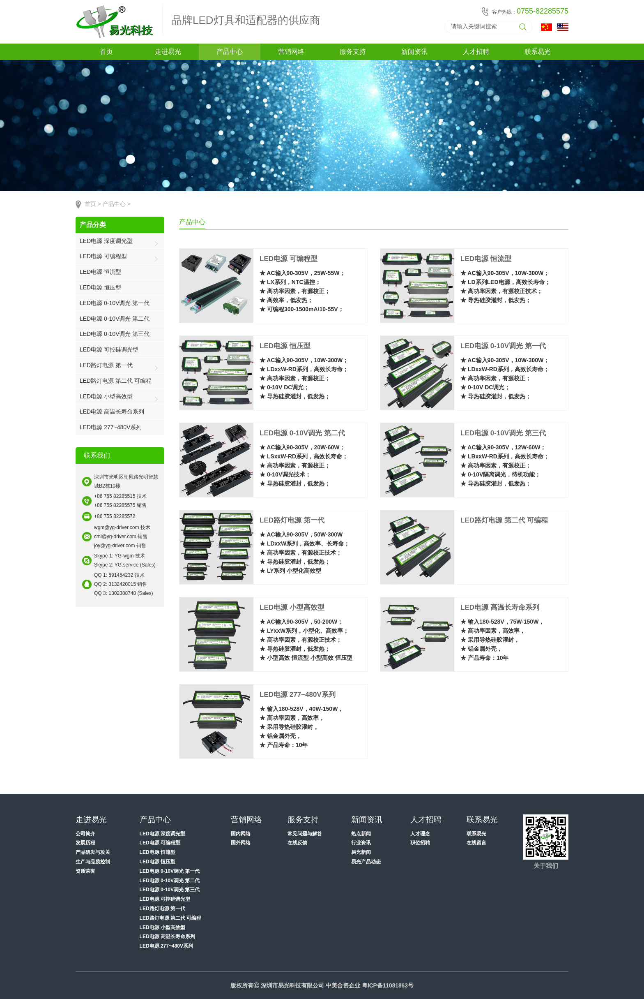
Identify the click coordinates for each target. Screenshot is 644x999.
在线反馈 (297, 843)
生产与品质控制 (93, 862)
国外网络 (241, 843)
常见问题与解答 (305, 834)
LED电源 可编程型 (103, 256)
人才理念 (420, 834)
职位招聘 (420, 843)
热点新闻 (361, 834)
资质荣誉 (85, 871)
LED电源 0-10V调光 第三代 (115, 334)
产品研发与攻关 (93, 852)
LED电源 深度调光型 (106, 241)
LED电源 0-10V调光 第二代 (115, 318)
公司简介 (85, 834)
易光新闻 (361, 852)
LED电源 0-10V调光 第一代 (115, 303)
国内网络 (241, 834)
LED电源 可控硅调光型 (109, 349)
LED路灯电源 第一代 (106, 365)
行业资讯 (361, 843)
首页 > (93, 204)
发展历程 (85, 843)
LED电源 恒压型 (100, 287)
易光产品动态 (366, 862)
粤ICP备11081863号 (387, 985)
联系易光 (476, 834)
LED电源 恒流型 (100, 271)
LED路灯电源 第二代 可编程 (116, 380)
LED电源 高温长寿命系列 (112, 411)
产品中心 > (117, 204)
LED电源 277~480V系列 (111, 427)
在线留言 (476, 843)
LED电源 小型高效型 (106, 396)
